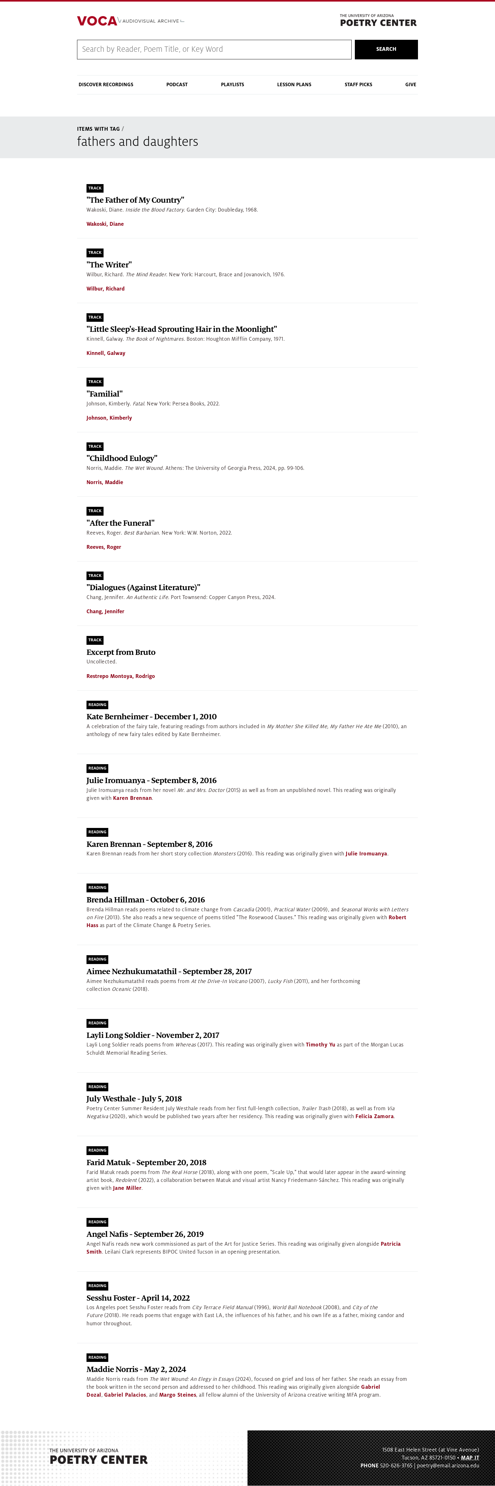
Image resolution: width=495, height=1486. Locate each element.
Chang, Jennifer (105, 612)
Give (410, 84)
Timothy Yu (321, 1045)
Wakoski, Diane (105, 224)
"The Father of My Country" (135, 200)
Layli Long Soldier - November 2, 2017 (152, 1035)
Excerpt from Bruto (120, 652)
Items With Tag (98, 129)
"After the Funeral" (120, 523)
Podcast (177, 84)
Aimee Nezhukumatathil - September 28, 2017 (169, 972)
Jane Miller (127, 1188)
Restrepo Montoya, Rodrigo (120, 676)
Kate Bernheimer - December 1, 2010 (151, 717)
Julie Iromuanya (366, 854)
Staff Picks (358, 84)
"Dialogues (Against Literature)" (143, 588)
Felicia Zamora (374, 1117)
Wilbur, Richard (105, 289)
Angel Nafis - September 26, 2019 (145, 1234)
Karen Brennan (132, 798)
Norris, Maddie (104, 483)
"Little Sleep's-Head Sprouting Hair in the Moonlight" (181, 330)
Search (386, 49)
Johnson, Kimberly (109, 418)
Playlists (232, 84)
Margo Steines (177, 1395)
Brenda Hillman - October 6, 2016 (145, 900)
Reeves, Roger (103, 547)
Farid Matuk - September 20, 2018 (146, 1163)
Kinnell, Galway (105, 354)
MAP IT (470, 1458)
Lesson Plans (294, 84)
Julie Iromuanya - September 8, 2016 (151, 780)
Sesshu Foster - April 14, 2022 (138, 1298)
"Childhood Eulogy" (121, 459)
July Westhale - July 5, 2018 (134, 1099)
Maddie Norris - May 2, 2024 (136, 1370)
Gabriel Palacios (125, 1395)
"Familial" (104, 394)
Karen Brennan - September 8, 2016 (149, 844)
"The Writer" (109, 265)
